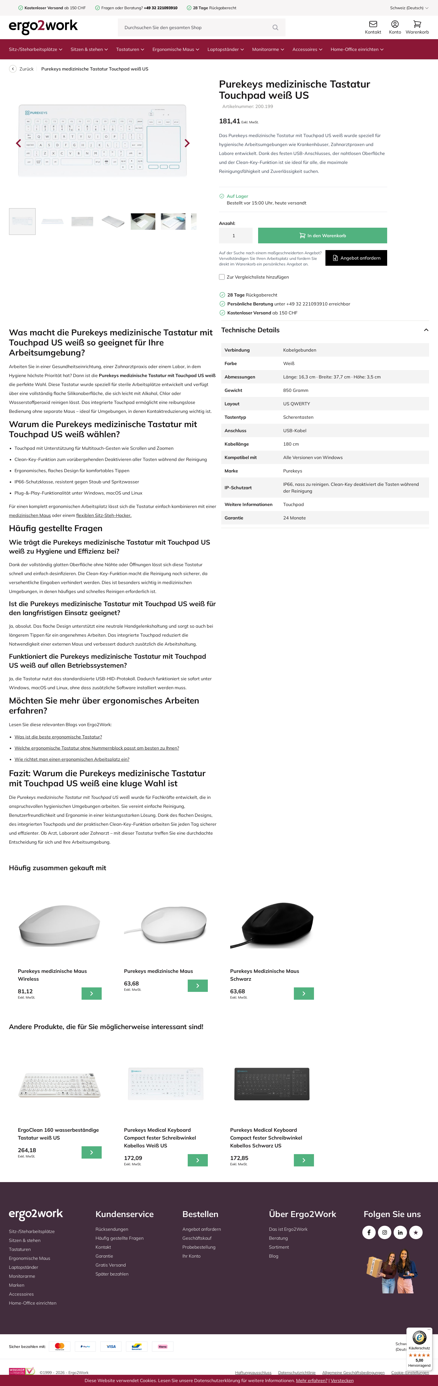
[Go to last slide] (19, 143)
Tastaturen (130, 49)
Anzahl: (227, 223)
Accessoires (307, 49)
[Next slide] (186, 143)
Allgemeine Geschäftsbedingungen (353, 1372)
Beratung (278, 1238)
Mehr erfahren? (311, 1380)
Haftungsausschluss (253, 1372)
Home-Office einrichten (357, 49)
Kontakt (103, 1247)
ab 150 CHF (55, 7)
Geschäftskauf (196, 1238)
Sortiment (279, 1247)
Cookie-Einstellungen (410, 1372)
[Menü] (429, 1331)
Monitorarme (268, 49)
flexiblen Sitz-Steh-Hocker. (104, 515)
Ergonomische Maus (176, 49)
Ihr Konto (191, 1256)
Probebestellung (199, 1247)
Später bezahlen (112, 1274)
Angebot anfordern (356, 258)
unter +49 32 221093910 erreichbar (288, 304)
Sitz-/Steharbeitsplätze (36, 49)
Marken (16, 1285)
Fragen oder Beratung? (122, 7)
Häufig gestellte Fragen (120, 1238)
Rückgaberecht (214, 7)
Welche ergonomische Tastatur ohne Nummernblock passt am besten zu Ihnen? (97, 748)
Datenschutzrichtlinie (297, 1372)
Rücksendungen (112, 1229)
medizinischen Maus (30, 515)
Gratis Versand (111, 1265)
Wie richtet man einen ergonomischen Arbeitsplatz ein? (72, 759)
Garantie (104, 1256)
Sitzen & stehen (89, 49)
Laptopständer (226, 49)
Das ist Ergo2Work (288, 1229)
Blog (273, 1256)
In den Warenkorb (322, 235)
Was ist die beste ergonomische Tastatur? (58, 737)
